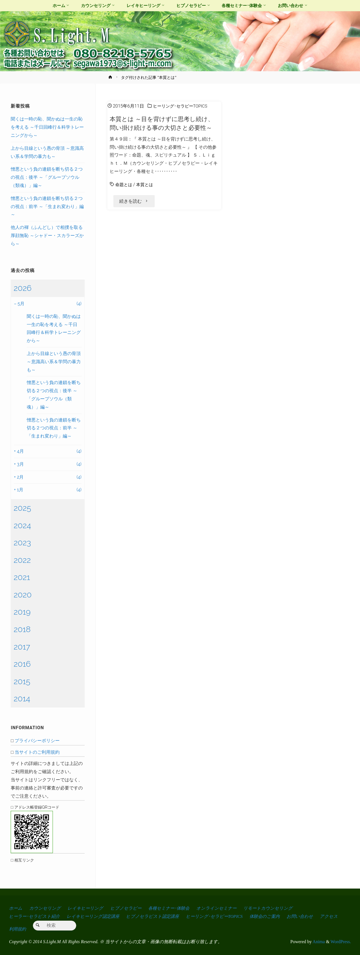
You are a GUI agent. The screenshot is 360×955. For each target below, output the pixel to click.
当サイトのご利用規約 (37, 752)
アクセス (18, 929)
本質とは (146, 184)
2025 (22, 508)
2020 (23, 594)
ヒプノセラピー (127, 908)
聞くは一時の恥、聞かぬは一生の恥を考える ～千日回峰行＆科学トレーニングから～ (47, 127)
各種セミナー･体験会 (171, 908)
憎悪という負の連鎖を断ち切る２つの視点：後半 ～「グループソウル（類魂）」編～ (47, 177)
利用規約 (43, 929)
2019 (22, 612)
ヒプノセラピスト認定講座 (156, 916)
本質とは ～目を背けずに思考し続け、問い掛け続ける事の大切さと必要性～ (164, 123)
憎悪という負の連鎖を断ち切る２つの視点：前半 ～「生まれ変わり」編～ (47, 206)
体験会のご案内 (271, 916)
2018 (22, 629)
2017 (22, 646)
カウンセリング (45, 908)
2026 (23, 288)
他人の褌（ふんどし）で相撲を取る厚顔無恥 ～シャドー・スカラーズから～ (47, 235)
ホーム (15, 908)
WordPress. (340, 941)
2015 (22, 681)
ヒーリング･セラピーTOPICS (182, 106)
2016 (22, 664)
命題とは (124, 184)
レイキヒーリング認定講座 (95, 916)
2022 (22, 560)
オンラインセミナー (220, 908)
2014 (22, 698)
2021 (22, 577)
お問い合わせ (307, 916)
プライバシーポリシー (37, 740)
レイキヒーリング (86, 908)
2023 (22, 542)
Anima (318, 941)
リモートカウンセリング (272, 908)
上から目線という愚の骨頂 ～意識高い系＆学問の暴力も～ (54, 361)
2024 (22, 525)
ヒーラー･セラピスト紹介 (35, 916)
